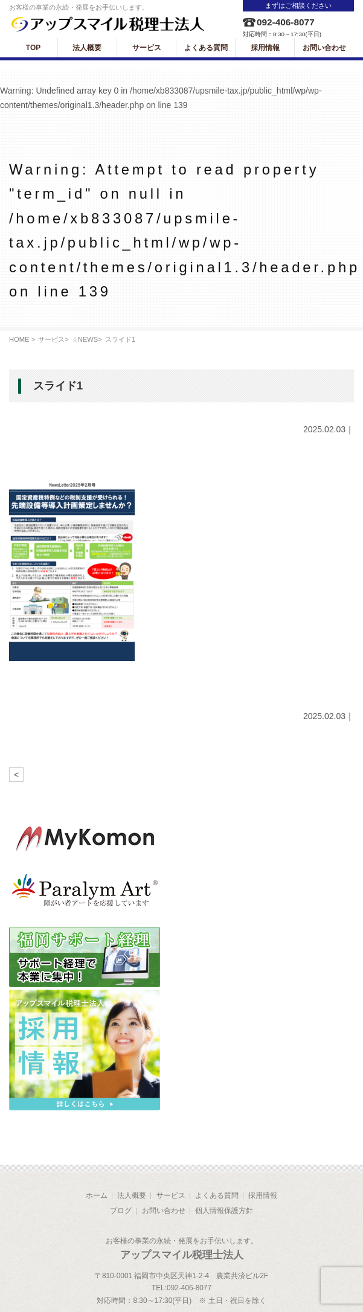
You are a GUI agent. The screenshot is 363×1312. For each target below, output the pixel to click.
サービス (51, 339)
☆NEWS (85, 339)
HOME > (22, 339)
